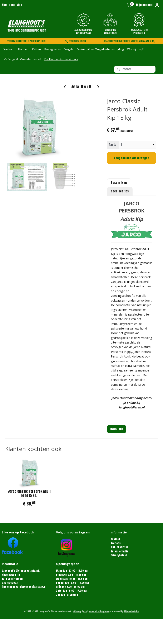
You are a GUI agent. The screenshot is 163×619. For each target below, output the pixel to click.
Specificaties (120, 191)
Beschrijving (119, 183)
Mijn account (147, 5)
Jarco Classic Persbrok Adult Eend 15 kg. (29, 494)
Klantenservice (12, 5)
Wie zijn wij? (135, 49)
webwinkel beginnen (99, 611)
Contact (115, 539)
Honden (23, 49)
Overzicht (116, 429)
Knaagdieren (52, 49)
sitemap (77, 611)
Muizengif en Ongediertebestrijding (100, 49)
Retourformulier (119, 551)
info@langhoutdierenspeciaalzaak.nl (24, 587)
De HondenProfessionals (61, 59)
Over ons (115, 543)
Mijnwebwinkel (131, 611)
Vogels (68, 49)
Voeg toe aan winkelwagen (131, 158)
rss (85, 611)
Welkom (9, 49)
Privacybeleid (118, 555)
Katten (36, 49)
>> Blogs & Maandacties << (22, 59)
